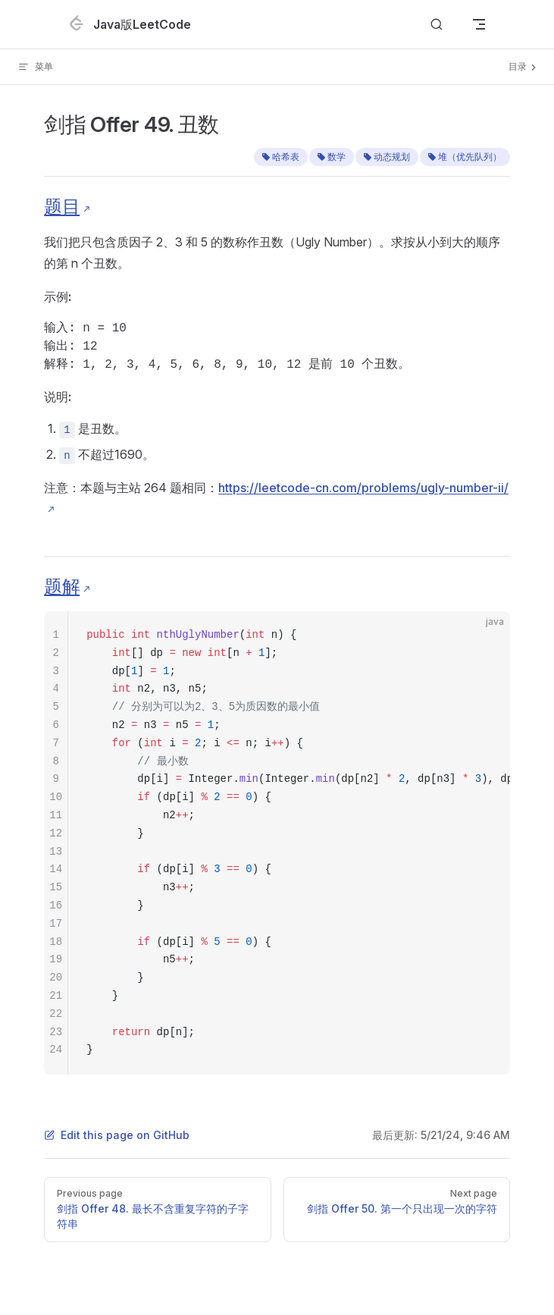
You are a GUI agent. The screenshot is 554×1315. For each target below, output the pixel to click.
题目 (62, 207)
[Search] (436, 25)
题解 (62, 587)
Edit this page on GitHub (116, 1134)
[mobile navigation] (479, 24)
